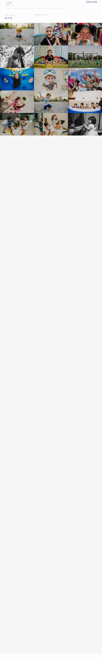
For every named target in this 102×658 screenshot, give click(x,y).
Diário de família (25, 8)
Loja (62, 8)
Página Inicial (9, 8)
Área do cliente (55, 8)
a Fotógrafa (40, 8)
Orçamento (47, 8)
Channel (33, 8)
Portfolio (16, 8)
